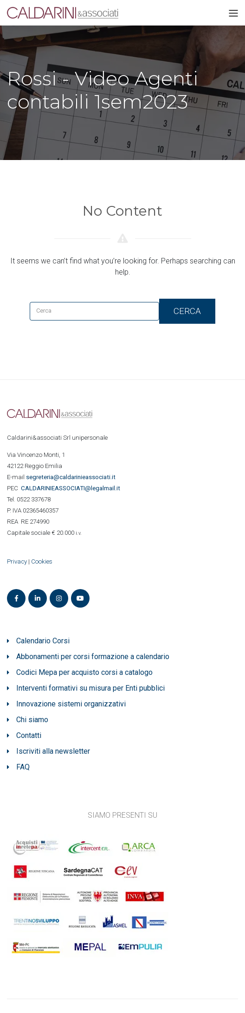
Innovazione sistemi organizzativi (71, 703)
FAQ (23, 767)
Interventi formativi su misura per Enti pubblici (90, 688)
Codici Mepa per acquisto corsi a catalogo (84, 672)
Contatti (28, 735)
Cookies (41, 561)
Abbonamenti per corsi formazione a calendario (92, 656)
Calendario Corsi (43, 640)
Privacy (17, 561)
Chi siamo (32, 719)
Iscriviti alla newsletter (53, 751)
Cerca (187, 311)
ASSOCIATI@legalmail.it (72, 488)
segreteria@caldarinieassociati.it (71, 477)
